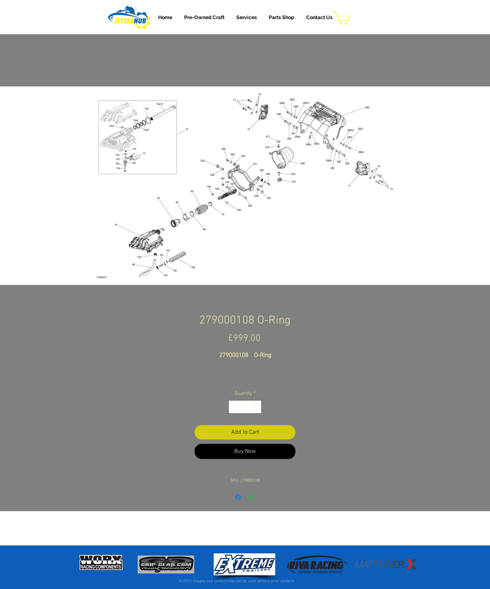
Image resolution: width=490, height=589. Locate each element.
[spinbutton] (245, 407)
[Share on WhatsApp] (252, 497)
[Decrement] (234, 407)
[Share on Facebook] (238, 497)
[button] (247, 17)
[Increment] (255, 407)
